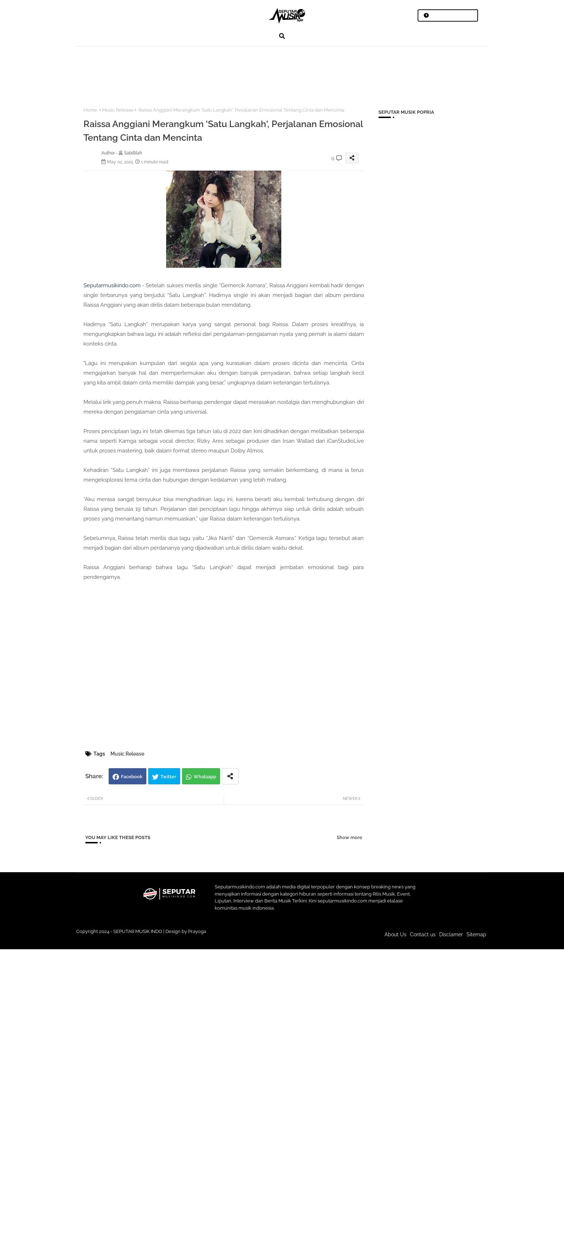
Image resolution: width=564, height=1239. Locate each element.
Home (90, 110)
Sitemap (476, 934)
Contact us (423, 934)
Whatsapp (205, 776)
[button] (282, 36)
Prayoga (197, 931)
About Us (395, 934)
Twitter (168, 776)
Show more (349, 837)
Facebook (131, 776)
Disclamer (451, 934)
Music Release (117, 110)
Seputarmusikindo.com (112, 285)
